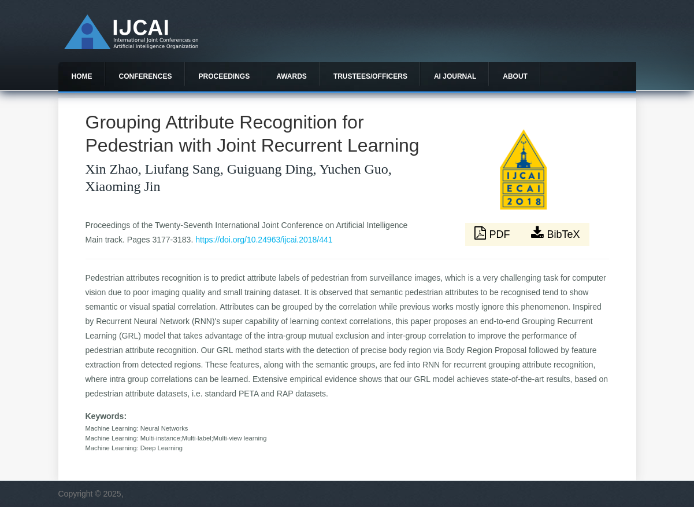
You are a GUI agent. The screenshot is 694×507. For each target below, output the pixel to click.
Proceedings (224, 76)
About (515, 76)
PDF (493, 233)
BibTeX (555, 233)
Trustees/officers (370, 76)
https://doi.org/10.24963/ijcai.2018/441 (263, 239)
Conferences (145, 76)
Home (82, 76)
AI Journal (455, 76)
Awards (291, 76)
